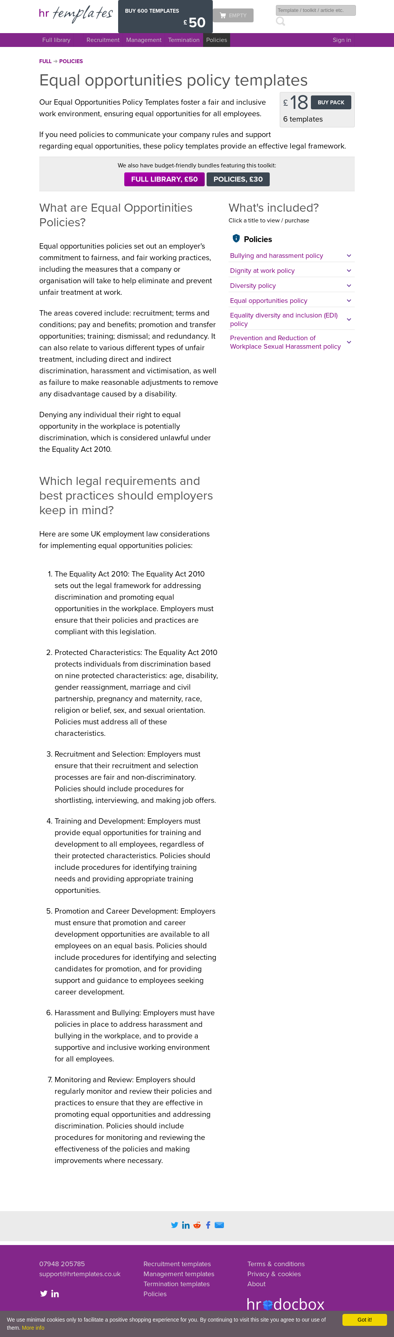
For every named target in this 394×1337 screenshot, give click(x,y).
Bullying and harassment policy (276, 255)
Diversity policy (253, 285)
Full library (56, 40)
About (256, 1284)
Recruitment (103, 40)
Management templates (179, 1274)
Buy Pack (331, 102)
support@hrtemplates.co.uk (79, 1274)
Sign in (342, 40)
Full (46, 61)
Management (144, 40)
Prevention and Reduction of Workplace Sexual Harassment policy (285, 342)
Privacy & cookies (274, 1274)
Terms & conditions (276, 1264)
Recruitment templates (177, 1264)
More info (33, 1328)
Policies (216, 40)
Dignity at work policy (262, 270)
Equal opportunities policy (268, 300)
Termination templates (177, 1284)
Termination (184, 40)
